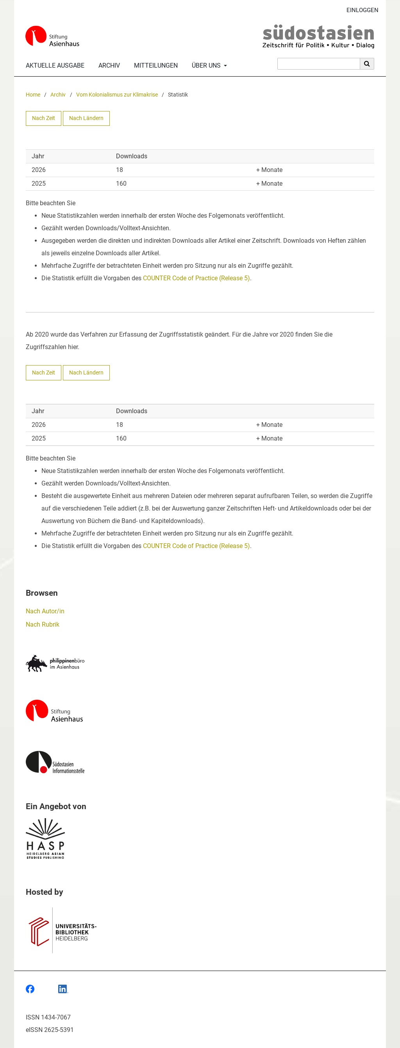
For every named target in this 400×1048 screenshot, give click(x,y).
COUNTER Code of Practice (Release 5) (196, 278)
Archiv (107, 65)
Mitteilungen (154, 65)
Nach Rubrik (42, 624)
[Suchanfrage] (318, 64)
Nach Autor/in (45, 611)
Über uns (205, 65)
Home (33, 94)
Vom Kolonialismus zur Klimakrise (117, 94)
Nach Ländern (86, 118)
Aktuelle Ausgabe (53, 65)
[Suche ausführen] (367, 64)
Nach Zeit (43, 118)
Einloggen (360, 10)
